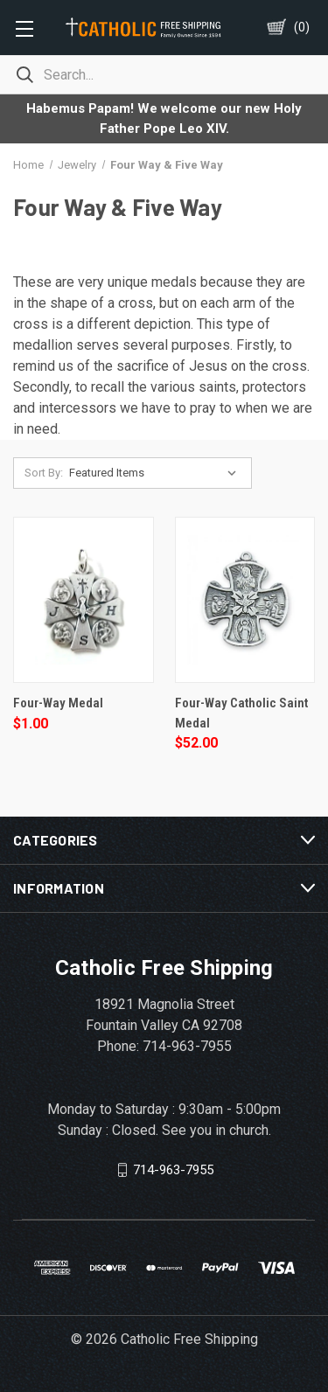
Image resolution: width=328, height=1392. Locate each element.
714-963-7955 (173, 1170)
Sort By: (43, 472)
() (302, 27)
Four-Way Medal (58, 703)
